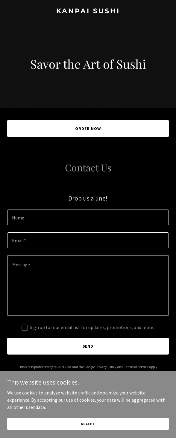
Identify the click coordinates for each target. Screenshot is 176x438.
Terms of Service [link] (136, 366)
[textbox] (88, 217)
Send (88, 346)
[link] (88, 11)
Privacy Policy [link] (105, 366)
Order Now (88, 128)
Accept (88, 423)
